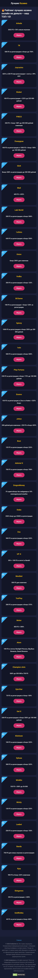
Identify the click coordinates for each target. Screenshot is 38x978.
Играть (19, 35)
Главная (19, 940)
